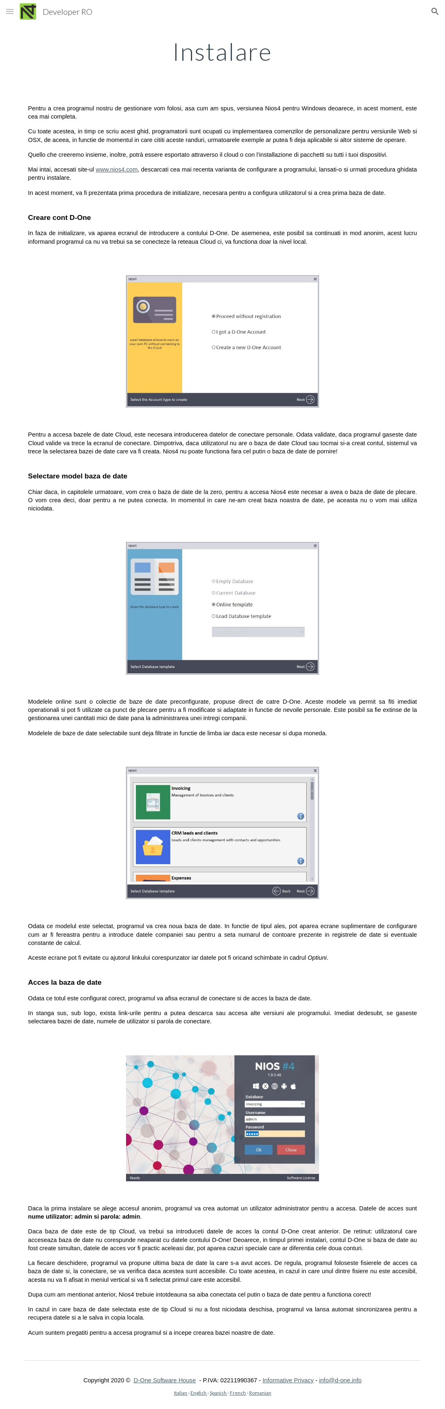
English (198, 1393)
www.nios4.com (117, 169)
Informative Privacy (288, 1380)
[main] (222, 51)
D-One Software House (165, 1380)
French (238, 1393)
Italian (181, 1393)
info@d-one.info (340, 1380)
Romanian (260, 1393)
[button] (10, 11)
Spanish (218, 1393)
